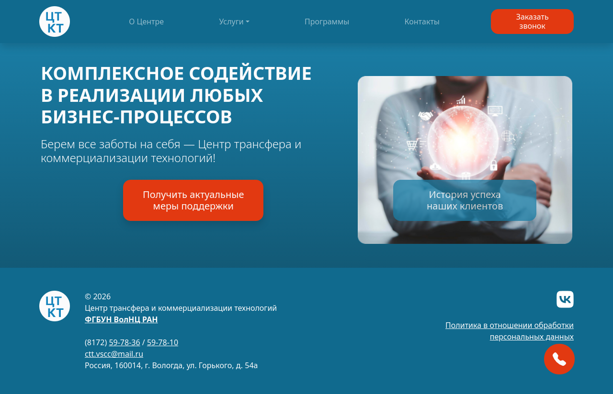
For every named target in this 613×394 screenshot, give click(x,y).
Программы (327, 21)
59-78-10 (162, 342)
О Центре (146, 21)
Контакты (422, 21)
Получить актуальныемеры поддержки (193, 200)
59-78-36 (124, 342)
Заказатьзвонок (532, 21)
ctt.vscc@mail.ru (114, 354)
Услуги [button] (231, 21)
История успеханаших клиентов (465, 200)
